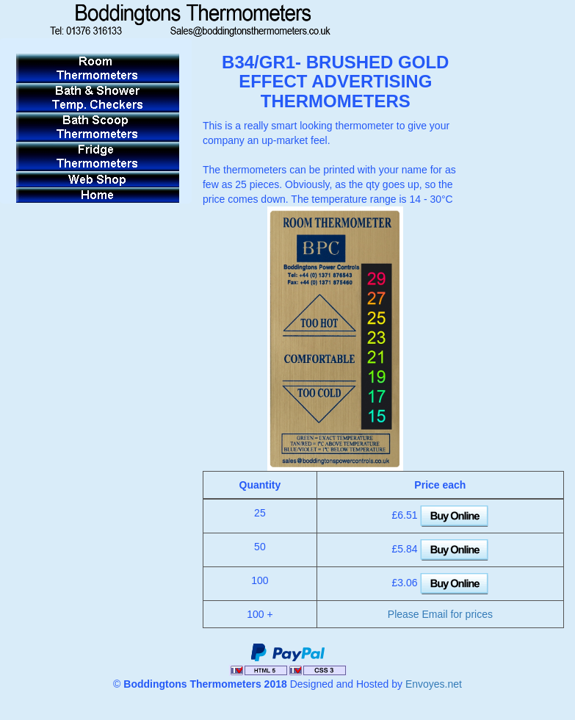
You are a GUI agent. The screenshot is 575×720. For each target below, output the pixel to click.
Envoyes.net (433, 684)
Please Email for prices (440, 614)
